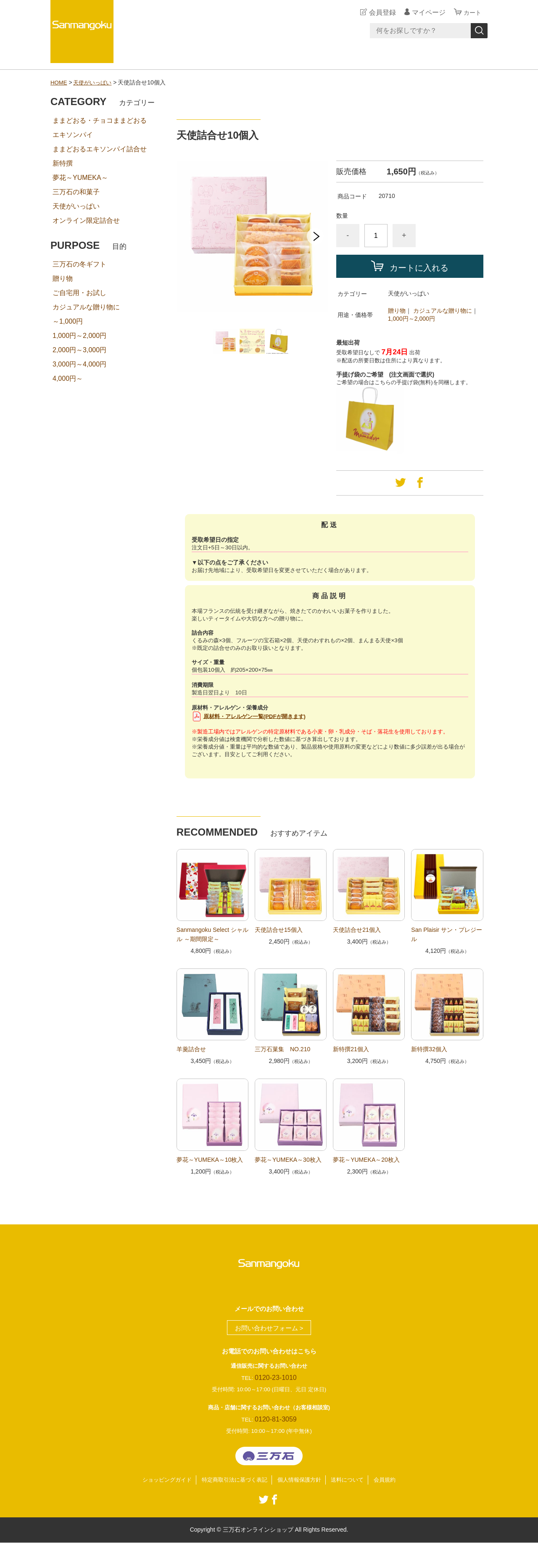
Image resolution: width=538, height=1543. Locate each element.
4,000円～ (68, 378)
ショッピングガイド (160, 1480)
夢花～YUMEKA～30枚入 (288, 1159)
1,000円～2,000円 (411, 318)
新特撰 (63, 163)
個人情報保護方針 (301, 1480)
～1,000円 (68, 321)
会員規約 (392, 1480)
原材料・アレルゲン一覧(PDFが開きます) (254, 716)
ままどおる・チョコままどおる (100, 120)
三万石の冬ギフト (79, 264)
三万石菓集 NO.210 (282, 1049)
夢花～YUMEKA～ (80, 177)
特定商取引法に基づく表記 (232, 1480)
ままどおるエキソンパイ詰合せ (100, 149)
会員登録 (380, 12)
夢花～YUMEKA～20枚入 (366, 1159)
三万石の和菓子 (76, 191)
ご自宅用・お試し (79, 292)
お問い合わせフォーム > (269, 1328)
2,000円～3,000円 (79, 349)
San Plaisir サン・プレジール (446, 934)
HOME (59, 82)
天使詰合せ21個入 (357, 929)
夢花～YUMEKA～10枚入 (210, 1159)
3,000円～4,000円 (79, 364)
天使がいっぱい (95, 82)
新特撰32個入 (429, 1049)
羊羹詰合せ (191, 1049)
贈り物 (397, 310)
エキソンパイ (73, 134)
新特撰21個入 (351, 1049)
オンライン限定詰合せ (86, 220)
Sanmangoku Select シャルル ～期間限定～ (212, 934)
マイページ (426, 12)
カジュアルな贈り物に (442, 310)
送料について (352, 1480)
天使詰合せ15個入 (279, 929)
